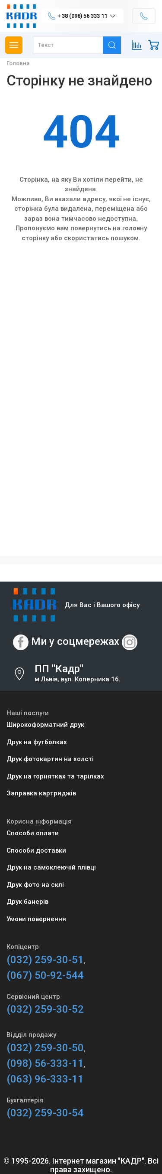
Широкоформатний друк (45, 725)
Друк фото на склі (35, 885)
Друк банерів (27, 902)
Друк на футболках (36, 742)
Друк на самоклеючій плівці (51, 867)
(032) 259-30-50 (45, 1048)
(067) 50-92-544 (45, 975)
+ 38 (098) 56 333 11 (82, 16)
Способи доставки (36, 850)
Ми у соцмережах (75, 642)
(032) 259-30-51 (45, 960)
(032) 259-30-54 (45, 1113)
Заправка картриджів (41, 793)
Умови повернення (36, 919)
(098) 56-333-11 (45, 1063)
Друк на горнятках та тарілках (55, 776)
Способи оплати (32, 833)
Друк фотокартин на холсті (50, 759)
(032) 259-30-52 (45, 1009)
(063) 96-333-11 (45, 1079)
